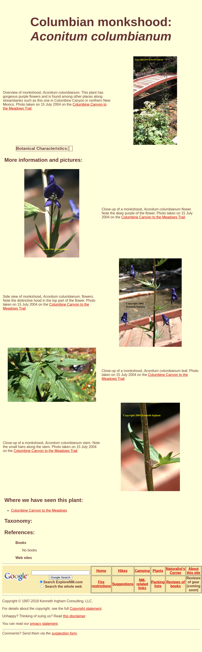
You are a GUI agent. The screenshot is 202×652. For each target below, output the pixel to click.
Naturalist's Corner (175, 571)
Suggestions (122, 584)
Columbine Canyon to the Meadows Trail (153, 217)
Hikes (123, 571)
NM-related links (142, 584)
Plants (158, 571)
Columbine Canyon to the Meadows (39, 510)
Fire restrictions (101, 584)
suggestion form (64, 633)
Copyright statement (85, 608)
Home (101, 571)
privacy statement (44, 623)
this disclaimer (74, 616)
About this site (193, 571)
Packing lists (158, 584)
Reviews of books (175, 584)
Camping (142, 571)
